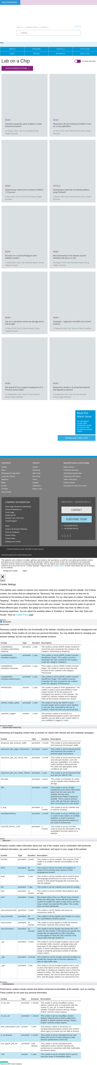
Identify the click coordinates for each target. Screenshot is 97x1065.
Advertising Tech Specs (72, 476)
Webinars (5, 479)
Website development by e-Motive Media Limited (16, 555)
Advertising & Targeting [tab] (6, 725)
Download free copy (76, 438)
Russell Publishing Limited (16, 549)
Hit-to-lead (36, 476)
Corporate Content (8, 476)
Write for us (66, 502)
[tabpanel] (48, 675)
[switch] (1, 727)
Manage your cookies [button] (13, 541)
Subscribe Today (76, 519)
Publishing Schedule (71, 470)
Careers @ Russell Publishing (16, 529)
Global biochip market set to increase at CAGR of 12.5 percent (24, 191)
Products (5, 489)
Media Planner (69, 467)
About (7, 526)
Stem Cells (60, 49)
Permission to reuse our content (75, 486)
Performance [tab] (3, 982)
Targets (12, 49)
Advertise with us (32, 27)
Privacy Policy (10, 535)
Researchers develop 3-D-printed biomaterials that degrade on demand (71, 388)
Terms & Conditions (12, 532)
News (4, 470)
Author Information (70, 479)
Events (4, 486)
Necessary (7, 622)
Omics (12, 53)
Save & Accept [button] (4, 1062)
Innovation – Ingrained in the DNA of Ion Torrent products (72, 322)
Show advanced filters (16, 68)
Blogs (4, 482)
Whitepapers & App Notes (11, 473)
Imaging (36, 53)
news (8, 119)
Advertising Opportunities (73, 473)
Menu (2, 42)
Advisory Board (69, 482)
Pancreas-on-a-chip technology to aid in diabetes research (21, 256)
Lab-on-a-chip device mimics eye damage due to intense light (24, 322)
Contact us (44, 27)
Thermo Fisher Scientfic (81, 328)
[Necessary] (1, 622)
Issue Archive (6, 492)
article (56, 185)
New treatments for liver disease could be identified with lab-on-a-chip (69, 256)
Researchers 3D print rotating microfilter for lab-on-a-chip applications (72, 125)
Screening (36, 49)
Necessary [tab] (3, 620)
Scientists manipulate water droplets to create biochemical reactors (23, 125)
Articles (4, 467)
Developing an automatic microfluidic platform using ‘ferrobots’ (71, 191)
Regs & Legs (37, 489)
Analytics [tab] (2, 838)
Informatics (61, 53)
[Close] (2, 578)
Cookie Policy (10, 538)
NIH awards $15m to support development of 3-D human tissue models (24, 388)
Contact (76, 510)
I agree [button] (24, 571)
